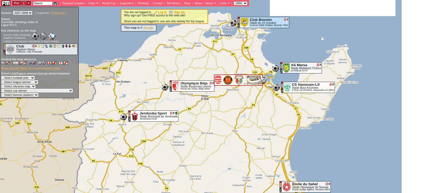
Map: (17, 3)
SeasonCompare (73, 3)
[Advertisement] (332, 8)
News (198, 3)
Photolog (143, 3)
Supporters (126, 3)
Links (223, 3)
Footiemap (57, 12)
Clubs (91, 3)
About (209, 3)
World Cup (108, 3)
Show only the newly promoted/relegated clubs (30, 68)
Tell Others (173, 3)
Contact (158, 3)
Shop (187, 3)
